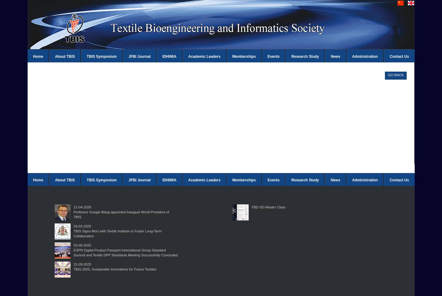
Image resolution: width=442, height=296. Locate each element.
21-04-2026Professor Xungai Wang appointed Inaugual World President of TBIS (121, 212)
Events (274, 56)
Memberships (244, 56)
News (335, 56)
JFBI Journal (140, 56)
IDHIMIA (169, 56)
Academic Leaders (204, 56)
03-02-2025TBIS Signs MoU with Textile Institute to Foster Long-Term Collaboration (117, 231)
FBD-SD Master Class (268, 207)
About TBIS (65, 56)
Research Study (305, 56)
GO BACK (396, 75)
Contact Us (399, 56)
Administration (365, 56)
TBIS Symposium (102, 56)
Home (38, 56)
